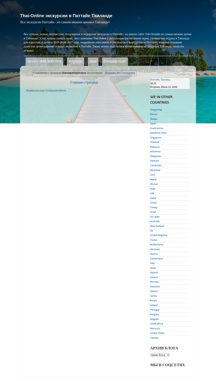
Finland (154, 277)
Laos (152, 174)
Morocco (155, 328)
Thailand (154, 142)
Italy (152, 263)
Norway (154, 282)
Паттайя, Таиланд (160, 79)
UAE (152, 193)
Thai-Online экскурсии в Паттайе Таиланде (66, 15)
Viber (93, 61)
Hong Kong (156, 109)
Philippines (156, 156)
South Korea (156, 128)
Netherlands (156, 244)
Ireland (154, 305)
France (153, 240)
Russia (153, 300)
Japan (153, 123)
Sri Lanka (155, 217)
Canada (154, 338)
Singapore (155, 137)
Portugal (154, 310)
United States (157, 333)
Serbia (153, 296)
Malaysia (155, 147)
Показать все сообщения (120, 73)
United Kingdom (158, 235)
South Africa (156, 323)
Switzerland (156, 258)
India (152, 189)
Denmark (155, 286)
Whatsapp (75, 61)
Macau (153, 114)
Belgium (154, 319)
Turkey (153, 207)
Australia (155, 221)
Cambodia (155, 165)
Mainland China (158, 133)
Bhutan (154, 184)
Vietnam (154, 161)
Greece (154, 291)
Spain (153, 268)
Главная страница (84, 82)
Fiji (151, 230)
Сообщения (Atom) (55, 90)
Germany (155, 249)
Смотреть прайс (115, 61)
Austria (154, 254)
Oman (153, 202)
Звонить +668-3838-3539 (44, 61)
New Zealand (157, 226)
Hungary (154, 314)
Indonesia (155, 151)
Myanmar (155, 170)
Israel (153, 212)
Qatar (153, 198)
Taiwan (153, 119)
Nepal (153, 179)
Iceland (154, 272)
